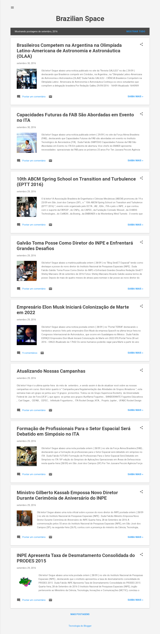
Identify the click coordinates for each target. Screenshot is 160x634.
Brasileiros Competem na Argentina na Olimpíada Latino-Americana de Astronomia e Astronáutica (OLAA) (69, 50)
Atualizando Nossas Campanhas (51, 371)
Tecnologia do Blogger (80, 625)
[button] (141, 44)
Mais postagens (80, 614)
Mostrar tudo (135, 31)
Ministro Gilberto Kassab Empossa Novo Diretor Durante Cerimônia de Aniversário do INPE (67, 495)
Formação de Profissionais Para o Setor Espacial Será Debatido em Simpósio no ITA (73, 431)
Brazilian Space (80, 18)
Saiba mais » (135, 96)
